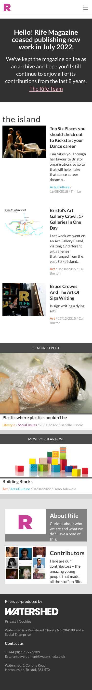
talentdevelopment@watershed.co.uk (37, 656)
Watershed (32, 611)
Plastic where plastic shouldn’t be (34, 417)
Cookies (25, 621)
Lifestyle (8, 425)
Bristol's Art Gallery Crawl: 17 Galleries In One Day (66, 219)
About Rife (64, 515)
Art (52, 269)
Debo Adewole (64, 489)
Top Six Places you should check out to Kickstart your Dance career (67, 137)
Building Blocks (17, 481)
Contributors (67, 552)
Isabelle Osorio (71, 425)
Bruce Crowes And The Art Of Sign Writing (64, 292)
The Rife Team (46, 88)
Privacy (10, 621)
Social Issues (27, 425)
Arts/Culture (59, 187)
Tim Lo (76, 191)
